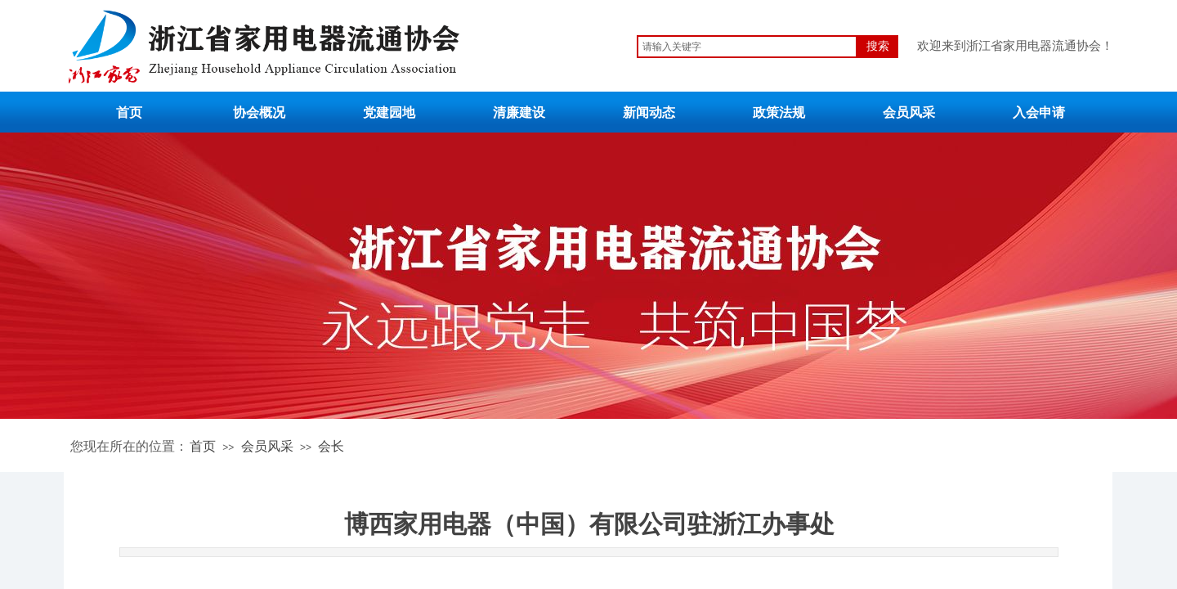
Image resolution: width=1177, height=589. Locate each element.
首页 (129, 112)
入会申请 (1039, 112)
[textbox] (747, 46)
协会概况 (259, 112)
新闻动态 (649, 112)
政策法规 (779, 112)
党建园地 (389, 112)
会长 (331, 446)
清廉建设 (519, 112)
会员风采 (909, 112)
